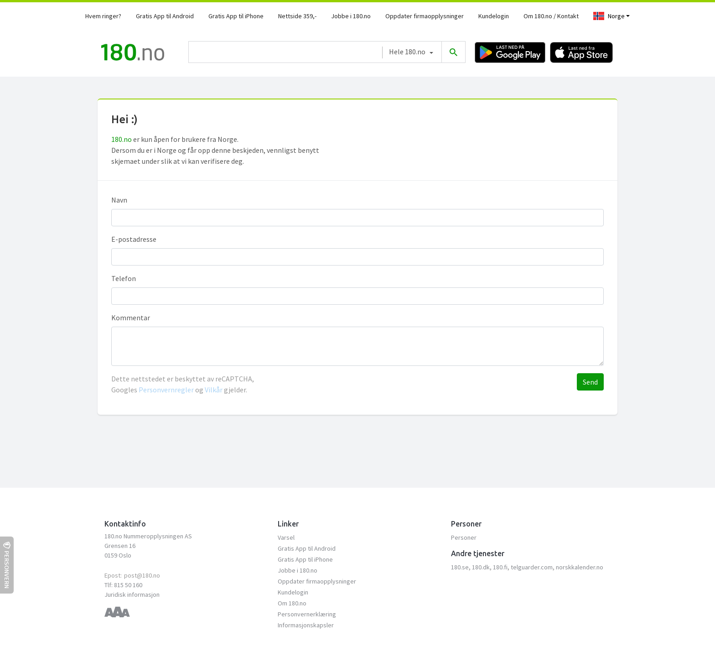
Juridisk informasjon (132, 594)
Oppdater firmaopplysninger (424, 16)
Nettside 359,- (297, 16)
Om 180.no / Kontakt (551, 16)
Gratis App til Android (165, 16)
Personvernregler (167, 389)
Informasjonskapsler (306, 625)
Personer (464, 537)
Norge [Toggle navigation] (609, 16)
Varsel (286, 537)
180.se (460, 567)
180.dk (481, 567)
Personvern (7, 565)
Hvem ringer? (103, 16)
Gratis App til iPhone (236, 16)
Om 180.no (292, 603)
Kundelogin (493, 16)
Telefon (123, 278)
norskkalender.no (579, 567)
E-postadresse (133, 239)
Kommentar (130, 317)
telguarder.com (532, 567)
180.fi (500, 567)
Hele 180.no (407, 51)
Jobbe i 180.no (351, 16)
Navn (119, 199)
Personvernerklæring (307, 614)
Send (590, 381)
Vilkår (214, 389)
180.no (121, 139)
